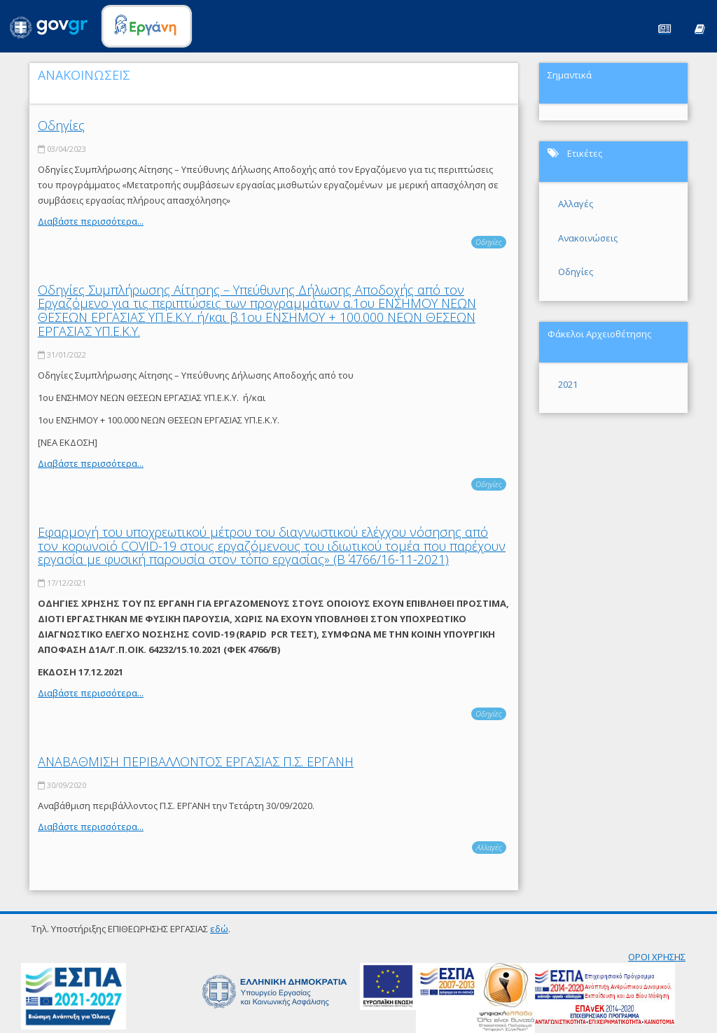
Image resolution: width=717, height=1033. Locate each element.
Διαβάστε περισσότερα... (91, 221)
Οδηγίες (61, 125)
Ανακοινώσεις (588, 238)
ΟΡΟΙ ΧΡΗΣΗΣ (656, 956)
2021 (568, 384)
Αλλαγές (489, 847)
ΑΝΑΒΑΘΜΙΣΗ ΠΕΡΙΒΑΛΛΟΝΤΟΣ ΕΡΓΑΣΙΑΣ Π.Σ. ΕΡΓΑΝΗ (196, 761)
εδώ (219, 928)
